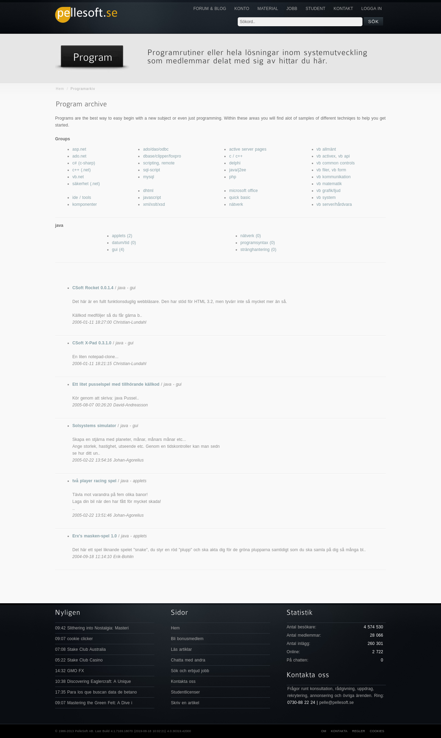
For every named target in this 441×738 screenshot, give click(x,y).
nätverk (236, 204)
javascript (152, 197)
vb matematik (329, 183)
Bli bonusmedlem (187, 638)
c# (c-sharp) (83, 163)
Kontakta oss (183, 681)
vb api (344, 156)
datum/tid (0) (124, 242)
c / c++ (236, 156)
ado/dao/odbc (155, 149)
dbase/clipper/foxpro (162, 156)
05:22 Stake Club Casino (79, 660)
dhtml (148, 190)
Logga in (371, 8)
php (232, 176)
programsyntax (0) (257, 242)
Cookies (377, 731)
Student (315, 8)
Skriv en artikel (185, 702)
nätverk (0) (250, 235)
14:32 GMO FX (69, 670)
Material (267, 8)
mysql (148, 176)
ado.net (79, 156)
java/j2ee (237, 170)
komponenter (84, 204)
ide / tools (81, 197)
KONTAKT (343, 8)
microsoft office (243, 190)
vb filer (323, 170)
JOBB (291, 8)
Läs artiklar (181, 649)
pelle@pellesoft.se (336, 702)
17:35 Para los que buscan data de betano (96, 692)
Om (323, 731)
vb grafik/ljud (329, 190)
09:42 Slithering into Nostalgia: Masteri (92, 628)
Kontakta (339, 731)
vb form (339, 170)
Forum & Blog (209, 8)
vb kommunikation (334, 176)
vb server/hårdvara (334, 204)
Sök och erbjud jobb (190, 670)
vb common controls (336, 163)
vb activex (326, 156)
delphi (234, 163)
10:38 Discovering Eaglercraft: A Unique (93, 681)
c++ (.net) (81, 170)
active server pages (247, 149)
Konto (241, 8)
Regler (358, 731)
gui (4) (118, 249)
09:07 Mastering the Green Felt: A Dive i (93, 702)
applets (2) (122, 235)
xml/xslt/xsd (154, 204)
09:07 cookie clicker (74, 638)
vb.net (78, 176)
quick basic (239, 197)
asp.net (79, 149)
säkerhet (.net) (86, 183)
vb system (326, 197)
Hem (60, 89)
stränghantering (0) (258, 249)
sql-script (151, 170)
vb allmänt (326, 149)
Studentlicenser (185, 692)
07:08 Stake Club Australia (80, 649)
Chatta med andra (188, 660)
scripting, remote (158, 163)
